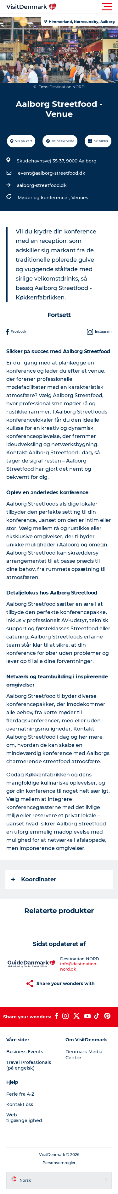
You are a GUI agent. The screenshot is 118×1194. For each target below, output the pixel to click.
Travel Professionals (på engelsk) (28, 1065)
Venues (79, 197)
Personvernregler (59, 1162)
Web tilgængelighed (24, 1117)
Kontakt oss (19, 1104)
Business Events (24, 1051)
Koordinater (33, 879)
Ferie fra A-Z (20, 1094)
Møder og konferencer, (44, 197)
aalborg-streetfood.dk (42, 185)
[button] (87, 7)
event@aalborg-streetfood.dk (51, 173)
